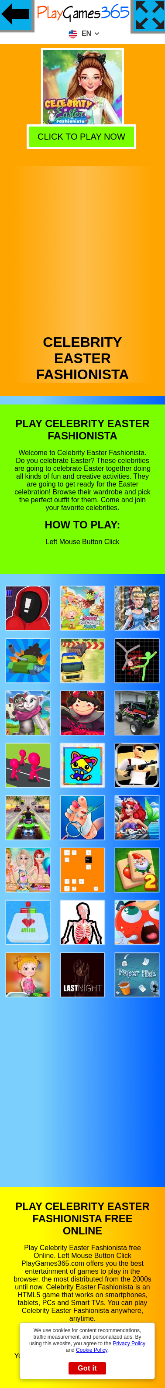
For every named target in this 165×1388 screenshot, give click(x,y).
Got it (87, 1368)
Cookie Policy (91, 1350)
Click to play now (83, 136)
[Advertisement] (82, 248)
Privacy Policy (129, 1343)
